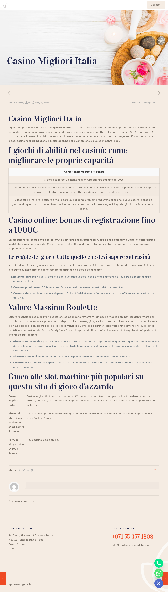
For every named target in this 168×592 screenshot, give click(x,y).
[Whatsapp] (158, 573)
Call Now (156, 4)
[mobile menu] (138, 5)
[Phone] (158, 563)
